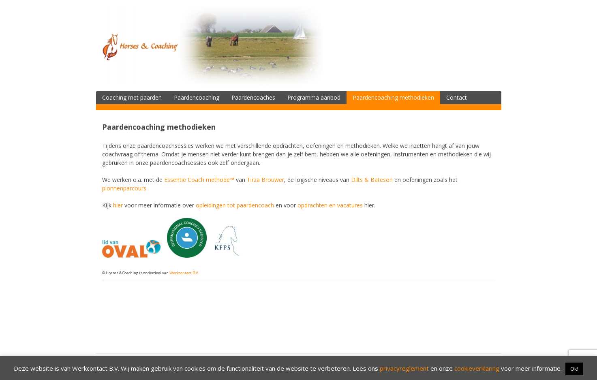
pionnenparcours (124, 188)
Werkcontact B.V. (184, 272)
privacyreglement (404, 368)
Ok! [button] (574, 368)
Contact (456, 97)
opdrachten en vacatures (330, 205)
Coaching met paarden (132, 97)
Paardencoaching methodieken (393, 97)
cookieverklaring (476, 368)
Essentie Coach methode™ (199, 180)
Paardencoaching (196, 97)
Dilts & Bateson (372, 180)
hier (118, 205)
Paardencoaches (253, 97)
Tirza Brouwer (265, 180)
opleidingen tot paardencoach (235, 205)
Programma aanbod (313, 97)
